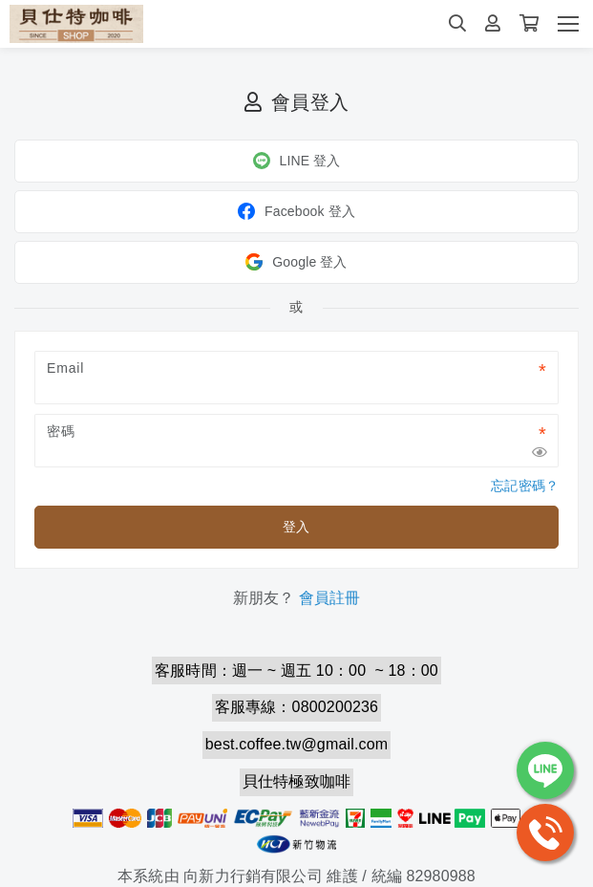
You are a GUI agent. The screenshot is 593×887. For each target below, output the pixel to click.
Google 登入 (296, 261)
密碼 (61, 431)
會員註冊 (330, 598)
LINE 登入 (297, 160)
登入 (296, 526)
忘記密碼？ (525, 485)
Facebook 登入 (296, 211)
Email (65, 368)
